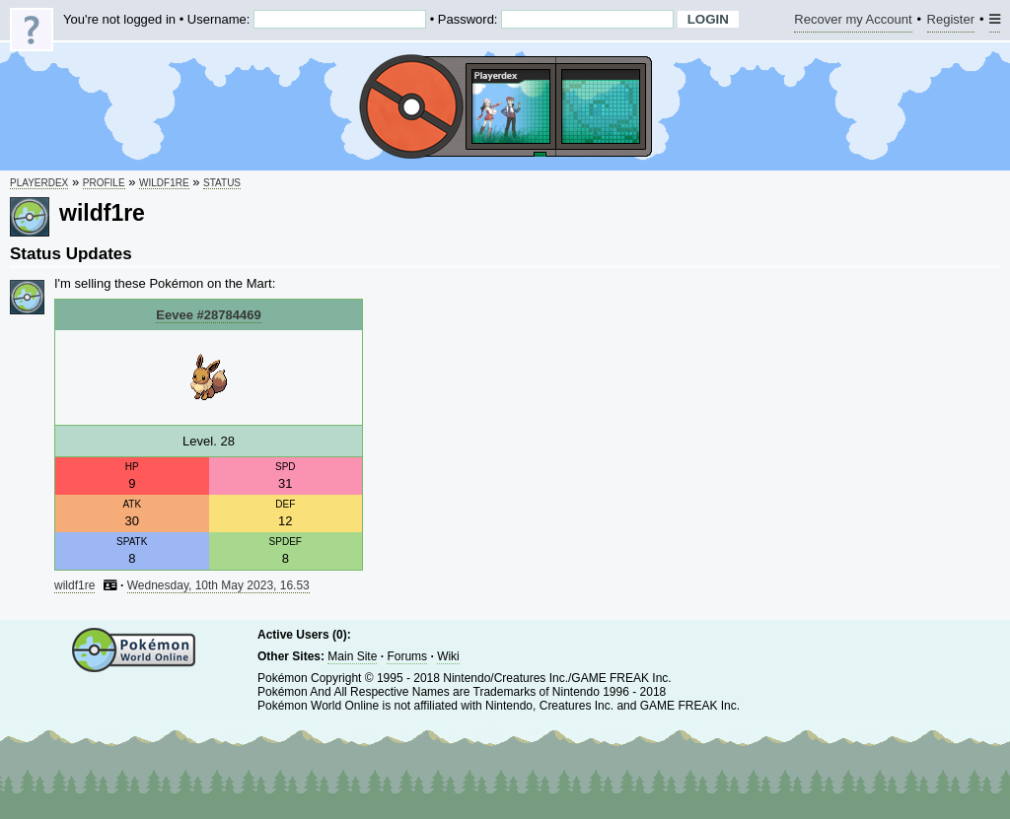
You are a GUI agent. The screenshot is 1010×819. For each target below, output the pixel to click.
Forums (407, 656)
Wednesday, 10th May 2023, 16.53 (218, 585)
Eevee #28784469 (208, 314)
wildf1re (164, 182)
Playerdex (39, 182)
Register (950, 22)
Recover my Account (852, 22)
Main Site (352, 656)
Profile (104, 182)
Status (222, 182)
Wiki (448, 656)
